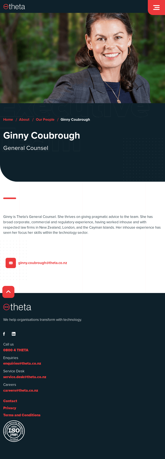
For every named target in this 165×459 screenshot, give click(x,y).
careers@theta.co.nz (20, 390)
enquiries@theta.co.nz (22, 363)
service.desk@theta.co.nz (24, 377)
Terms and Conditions (21, 415)
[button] (156, 7)
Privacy (9, 408)
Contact (10, 401)
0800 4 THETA (15, 350)
